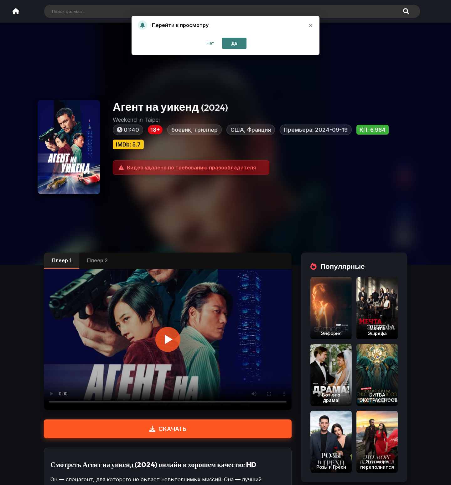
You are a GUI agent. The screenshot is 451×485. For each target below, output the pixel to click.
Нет (210, 43)
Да (234, 43)
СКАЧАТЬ (167, 429)
